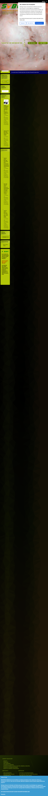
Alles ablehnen (30, 23)
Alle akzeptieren (39, 23)
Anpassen (23, 23)
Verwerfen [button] (3, 794)
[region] (32, 14)
